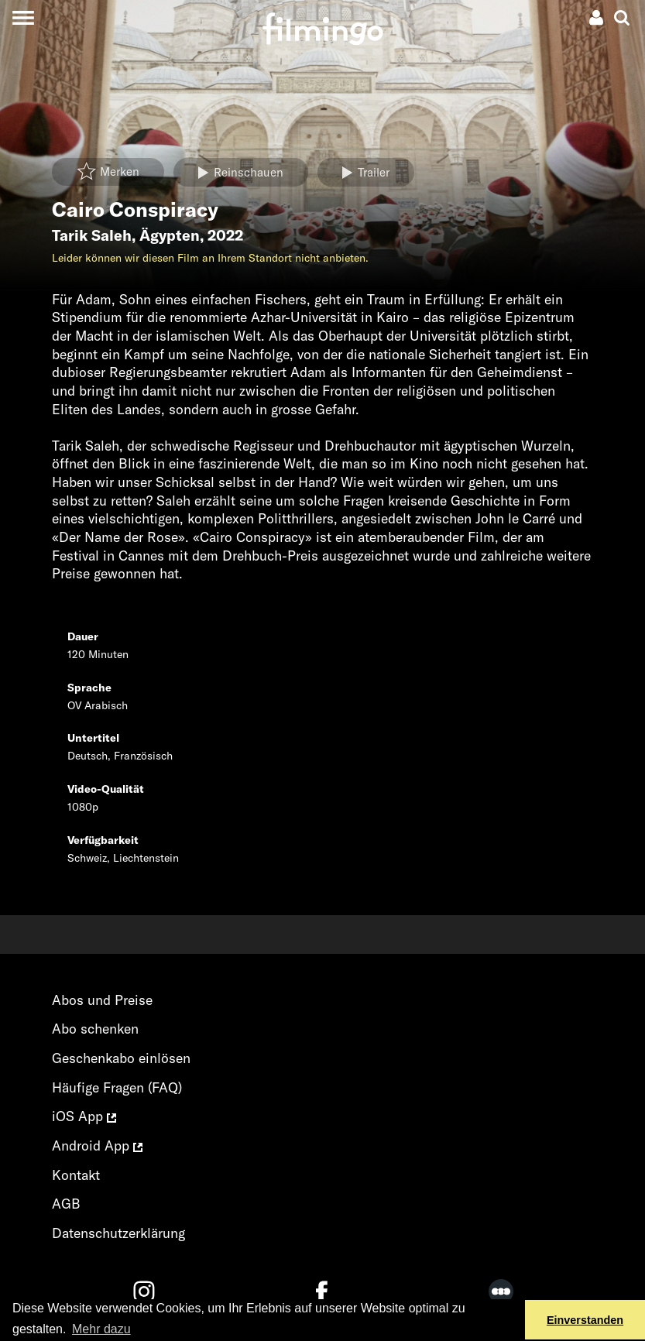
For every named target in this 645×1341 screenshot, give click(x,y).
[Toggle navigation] (23, 17)
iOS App (84, 1116)
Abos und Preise (102, 1000)
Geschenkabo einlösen (121, 1058)
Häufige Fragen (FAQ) (117, 1087)
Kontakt (76, 1175)
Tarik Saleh (92, 235)
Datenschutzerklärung (118, 1233)
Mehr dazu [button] (101, 1329)
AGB (66, 1203)
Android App (97, 1145)
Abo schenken (95, 1028)
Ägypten (169, 235)
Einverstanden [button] (585, 1320)
